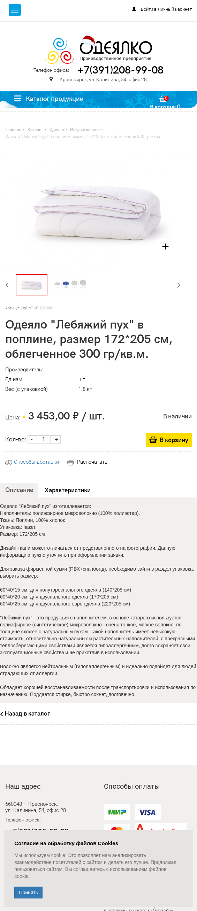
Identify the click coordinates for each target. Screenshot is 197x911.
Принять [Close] (28, 892)
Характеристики (68, 490)
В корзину (174, 440)
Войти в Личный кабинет (166, 9)
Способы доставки (32, 462)
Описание (19, 490)
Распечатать (87, 462)
